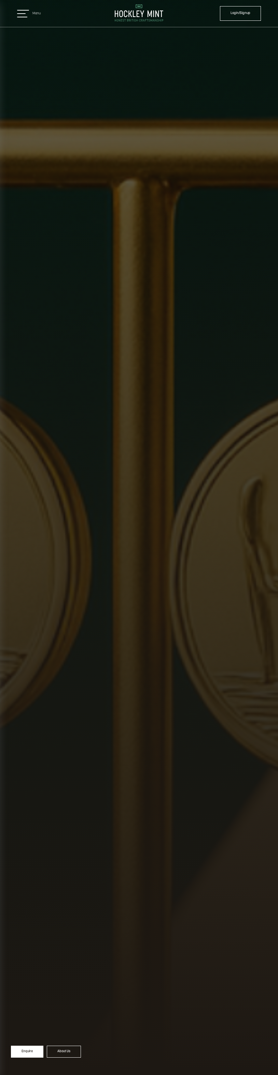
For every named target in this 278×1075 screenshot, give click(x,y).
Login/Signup (240, 13)
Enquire (27, 1051)
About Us (63, 1051)
